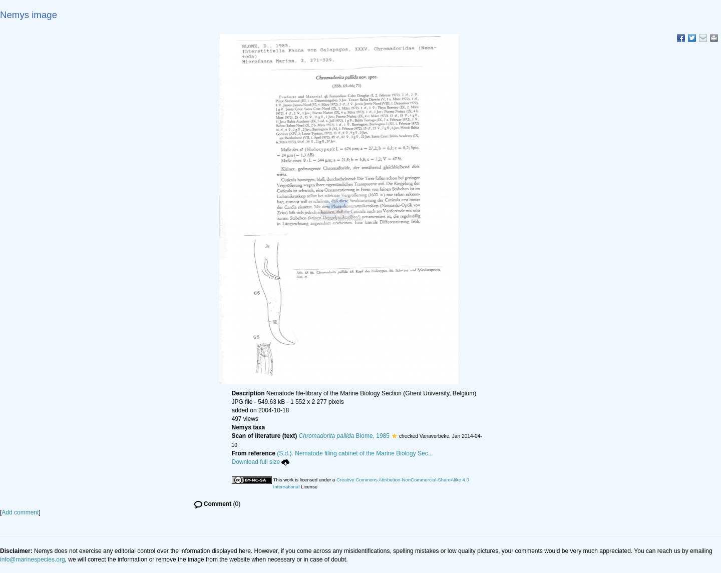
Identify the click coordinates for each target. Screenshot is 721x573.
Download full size (261, 461)
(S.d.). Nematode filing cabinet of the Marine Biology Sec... (355, 453)
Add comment (20, 512)
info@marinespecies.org (32, 559)
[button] (394, 435)
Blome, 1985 (344, 435)
